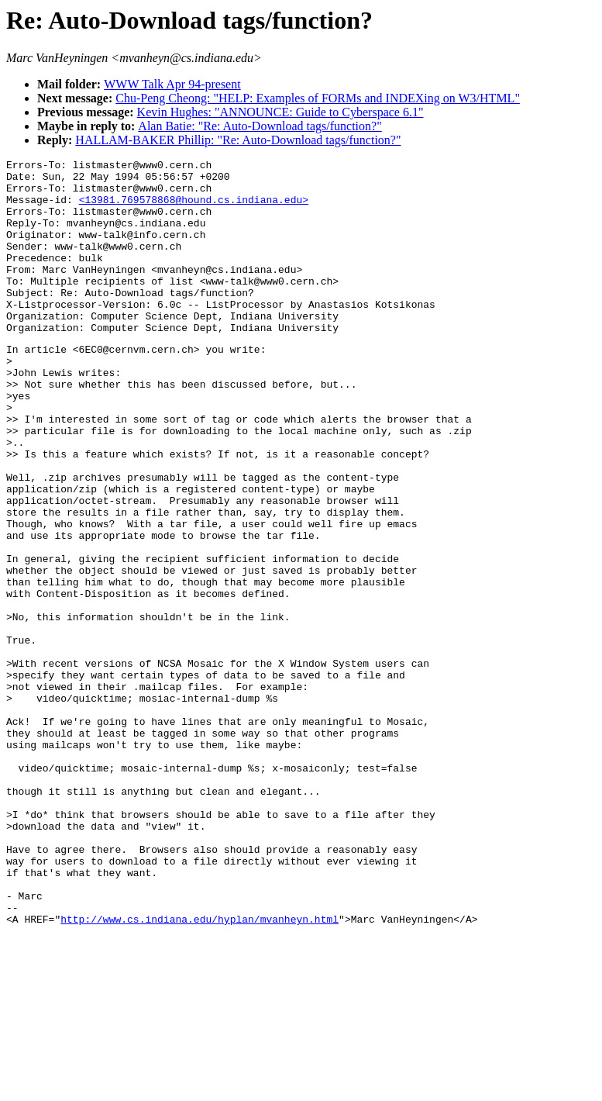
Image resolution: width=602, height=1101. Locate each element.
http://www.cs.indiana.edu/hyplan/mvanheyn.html (199, 1070)
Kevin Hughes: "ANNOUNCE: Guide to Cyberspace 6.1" (280, 112)
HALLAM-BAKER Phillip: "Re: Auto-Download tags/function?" (238, 140)
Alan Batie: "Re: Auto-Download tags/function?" (259, 126)
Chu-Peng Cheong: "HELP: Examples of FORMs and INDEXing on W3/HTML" (317, 98)
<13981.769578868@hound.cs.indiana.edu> (193, 209)
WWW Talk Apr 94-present (172, 84)
